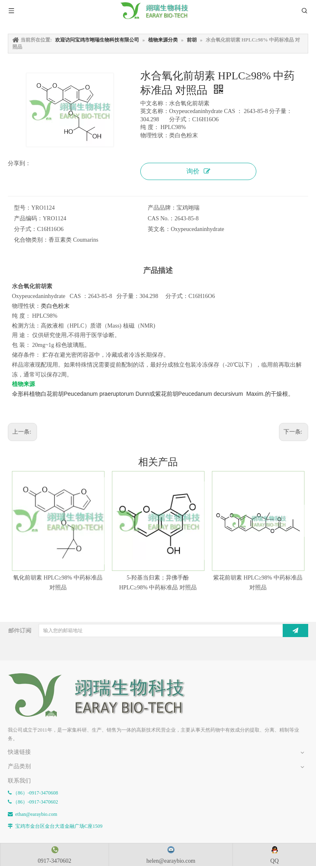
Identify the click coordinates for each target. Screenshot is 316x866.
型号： (22, 208)
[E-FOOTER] (102, 695)
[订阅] (295, 630)
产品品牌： (162, 208)
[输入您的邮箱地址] (160, 630)
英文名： (159, 229)
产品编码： (28, 218)
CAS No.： (161, 218)
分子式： (25, 229)
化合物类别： (31, 240)
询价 (198, 171)
